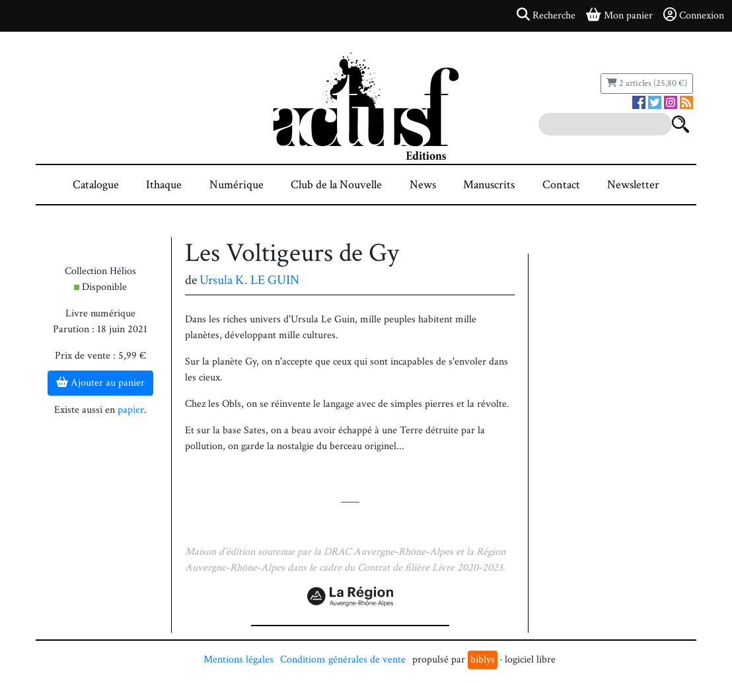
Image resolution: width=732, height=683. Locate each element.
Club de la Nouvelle (336, 184)
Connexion (693, 15)
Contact (561, 184)
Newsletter (633, 184)
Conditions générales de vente (343, 659)
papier (131, 410)
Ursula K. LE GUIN (249, 280)
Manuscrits (489, 184)
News (423, 184)
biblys (482, 659)
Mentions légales (238, 659)
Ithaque (164, 184)
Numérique (236, 184)
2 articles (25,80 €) (646, 83)
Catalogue (96, 184)
